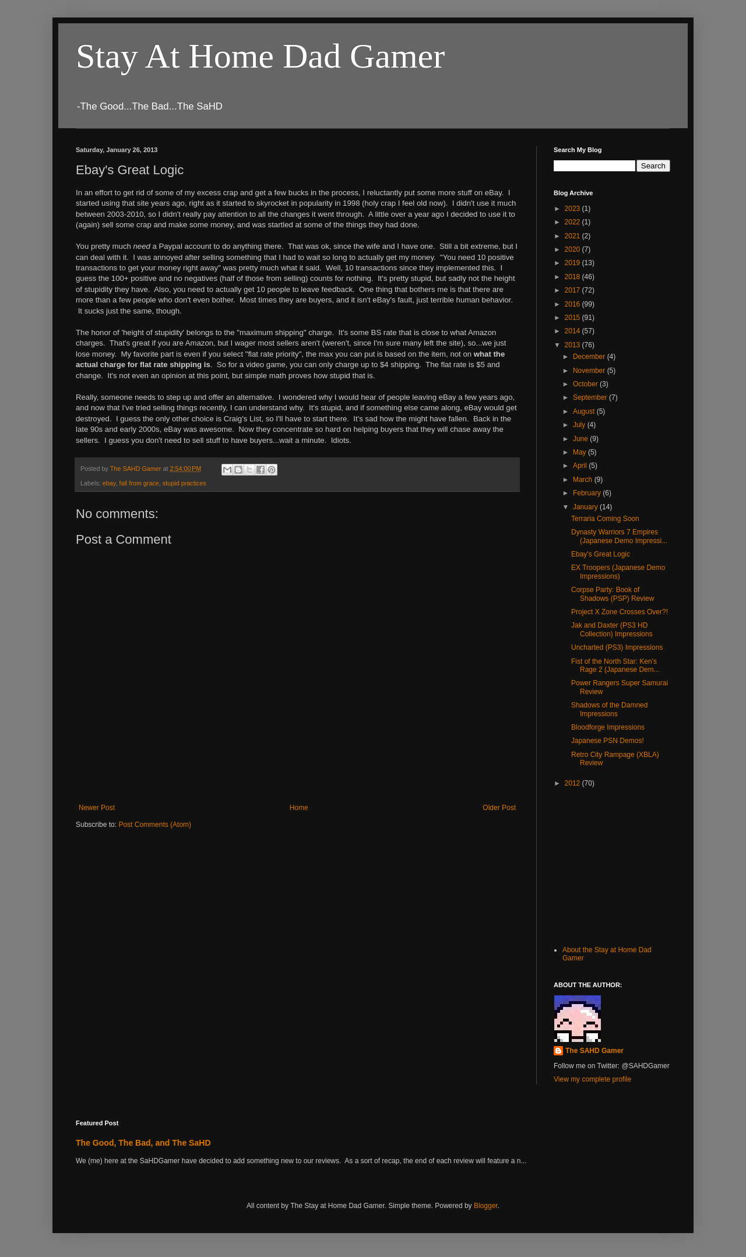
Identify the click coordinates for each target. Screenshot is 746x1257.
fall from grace (139, 483)
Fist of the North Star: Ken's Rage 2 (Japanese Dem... (615, 665)
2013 (573, 345)
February (588, 493)
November (590, 371)
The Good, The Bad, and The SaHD (143, 1142)
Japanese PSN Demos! (607, 741)
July (580, 425)
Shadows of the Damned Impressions (609, 709)
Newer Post (97, 808)
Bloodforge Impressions (608, 727)
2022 (573, 222)
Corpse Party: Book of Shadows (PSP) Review (612, 594)
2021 (573, 236)
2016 (573, 304)
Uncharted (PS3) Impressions (617, 647)
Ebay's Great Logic (600, 554)
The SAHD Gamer (594, 1051)
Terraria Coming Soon (605, 519)
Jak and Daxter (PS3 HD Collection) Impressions (612, 629)
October (586, 384)
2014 (573, 331)
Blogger (486, 1206)
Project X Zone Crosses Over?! (619, 612)
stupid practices (184, 483)
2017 (573, 290)
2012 (573, 783)
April (581, 466)
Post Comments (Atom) (154, 825)
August (585, 411)
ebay (109, 483)
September (591, 397)
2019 (573, 263)
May (580, 452)
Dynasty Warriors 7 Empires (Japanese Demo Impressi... (619, 536)
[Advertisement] (612, 865)
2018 (573, 277)
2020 (573, 249)
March (583, 480)
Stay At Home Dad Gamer (260, 56)
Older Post (499, 808)
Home (299, 808)
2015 (573, 318)
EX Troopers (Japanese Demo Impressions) (618, 572)
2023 (573, 209)
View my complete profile (592, 1079)
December (590, 357)
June (581, 439)
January (586, 507)
